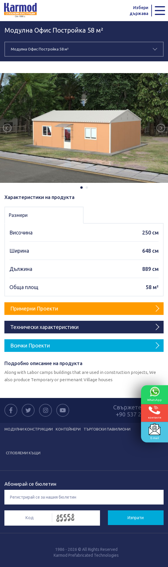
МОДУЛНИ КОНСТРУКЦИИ (28, 429)
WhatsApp (154, 394)
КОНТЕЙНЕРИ (68, 429)
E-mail (154, 431)
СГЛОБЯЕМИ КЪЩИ (23, 453)
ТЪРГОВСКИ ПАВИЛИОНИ (107, 429)
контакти (154, 412)
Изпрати (136, 517)
